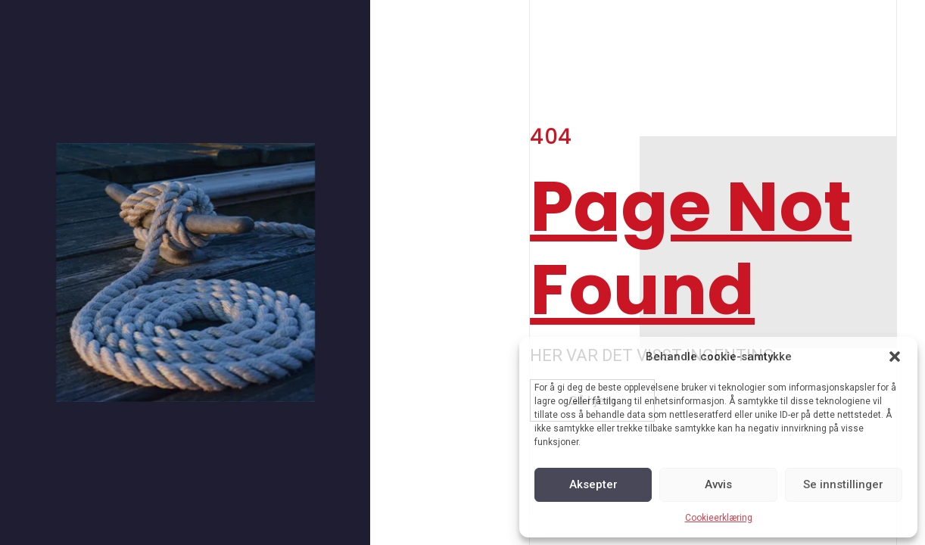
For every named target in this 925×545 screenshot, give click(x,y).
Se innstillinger (843, 484)
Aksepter (593, 484)
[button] (894, 356)
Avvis (718, 484)
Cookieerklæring (718, 517)
